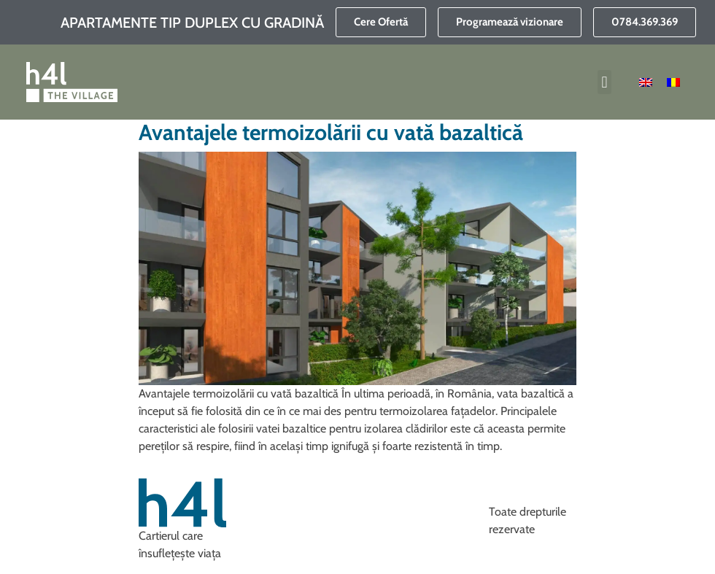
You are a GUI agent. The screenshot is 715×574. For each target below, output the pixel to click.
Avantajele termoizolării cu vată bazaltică (331, 132)
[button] (604, 82)
